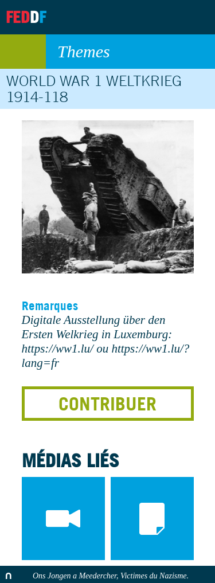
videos (63, 518)
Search (196, 17)
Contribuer (107, 403)
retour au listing (23, 51)
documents (152, 518)
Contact (164, 17)
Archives (135, 17)
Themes (130, 51)
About (106, 17)
